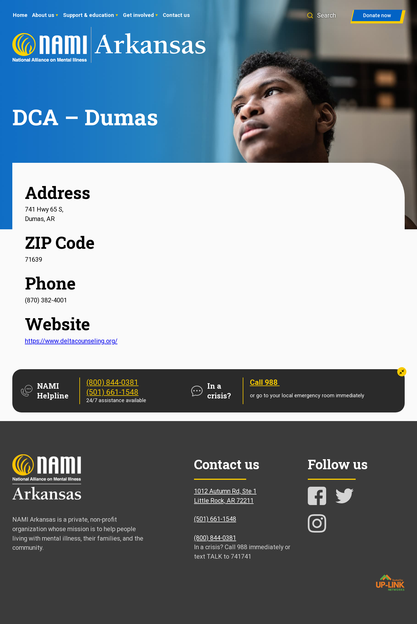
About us (43, 15)
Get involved (138, 15)
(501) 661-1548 (112, 392)
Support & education (88, 15)
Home (20, 15)
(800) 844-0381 (112, 382)
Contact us (176, 15)
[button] (324, 16)
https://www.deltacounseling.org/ (71, 341)
